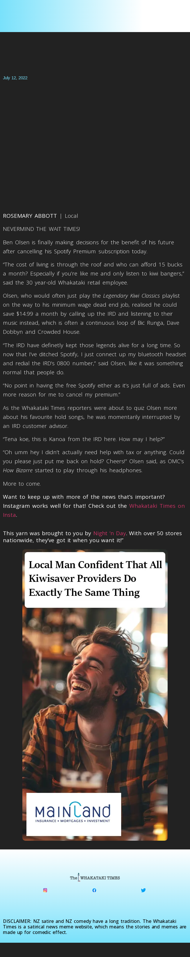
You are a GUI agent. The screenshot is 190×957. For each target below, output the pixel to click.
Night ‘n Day (109, 533)
